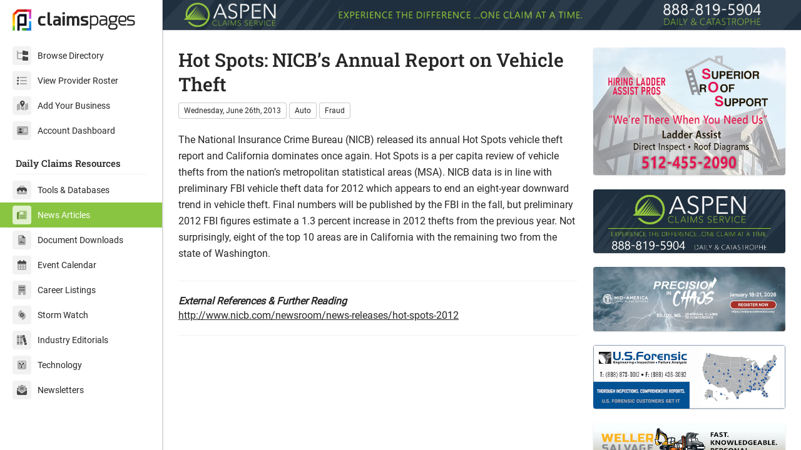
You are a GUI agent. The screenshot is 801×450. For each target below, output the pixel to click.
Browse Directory (58, 55)
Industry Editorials (60, 340)
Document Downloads (68, 240)
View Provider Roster (65, 80)
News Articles (51, 215)
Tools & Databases (61, 190)
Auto (303, 110)
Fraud (335, 110)
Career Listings (54, 290)
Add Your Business (61, 105)
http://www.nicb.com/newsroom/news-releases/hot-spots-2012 (318, 315)
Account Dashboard (64, 130)
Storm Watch (50, 315)
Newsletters (48, 390)
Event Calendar (54, 265)
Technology (47, 365)
